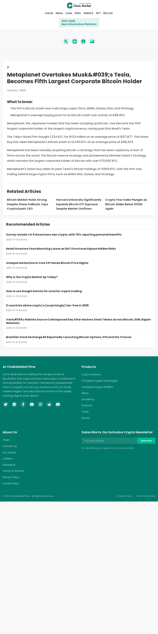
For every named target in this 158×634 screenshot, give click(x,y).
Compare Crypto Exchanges (99, 380)
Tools (85, 411)
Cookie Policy (11, 483)
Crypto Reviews (91, 374)
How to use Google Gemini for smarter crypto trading (44, 291)
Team (6, 440)
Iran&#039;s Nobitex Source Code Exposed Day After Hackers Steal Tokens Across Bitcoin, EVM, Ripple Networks (78, 321)
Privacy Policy (11, 477)
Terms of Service (13, 471)
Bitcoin (108, 13)
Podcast (87, 405)
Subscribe (146, 440)
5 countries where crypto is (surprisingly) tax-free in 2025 (47, 305)
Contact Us (10, 446)
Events (86, 418)
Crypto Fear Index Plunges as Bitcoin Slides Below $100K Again (126, 204)
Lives (69, 13)
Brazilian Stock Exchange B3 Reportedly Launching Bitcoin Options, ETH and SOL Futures (68, 337)
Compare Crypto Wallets (97, 387)
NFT (98, 13)
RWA (78, 13)
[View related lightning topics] (8, 67)
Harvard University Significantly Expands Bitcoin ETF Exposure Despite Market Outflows (78, 204)
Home (49, 13)
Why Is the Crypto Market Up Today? (32, 277)
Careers (8, 458)
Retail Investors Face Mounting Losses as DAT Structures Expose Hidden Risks (61, 249)
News (59, 13)
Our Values (9, 452)
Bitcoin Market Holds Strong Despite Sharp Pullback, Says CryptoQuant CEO (27, 204)
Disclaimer (9, 465)
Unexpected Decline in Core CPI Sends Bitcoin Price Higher (47, 263)
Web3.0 (88, 13)
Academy (88, 399)
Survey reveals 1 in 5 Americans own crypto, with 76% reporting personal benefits (64, 234)
